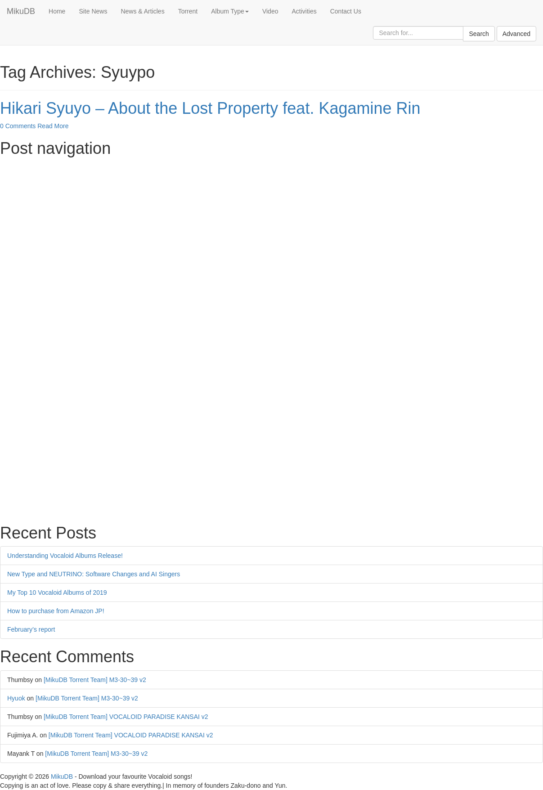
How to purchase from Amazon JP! (55, 611)
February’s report (31, 629)
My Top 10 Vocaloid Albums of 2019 (57, 592)
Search (479, 33)
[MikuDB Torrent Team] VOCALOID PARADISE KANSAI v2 (126, 716)
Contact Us (345, 11)
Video (270, 11)
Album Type (230, 11)
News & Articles (142, 11)
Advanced (516, 33)
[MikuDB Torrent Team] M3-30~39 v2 (95, 679)
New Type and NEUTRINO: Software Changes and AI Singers (93, 574)
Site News (93, 11)
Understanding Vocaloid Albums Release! (65, 555)
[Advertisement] (270, 225)
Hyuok (16, 698)
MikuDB (21, 11)
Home (57, 11)
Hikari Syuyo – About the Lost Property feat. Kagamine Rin (210, 108)
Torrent (188, 11)
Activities (304, 11)
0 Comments (18, 126)
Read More (52, 126)
